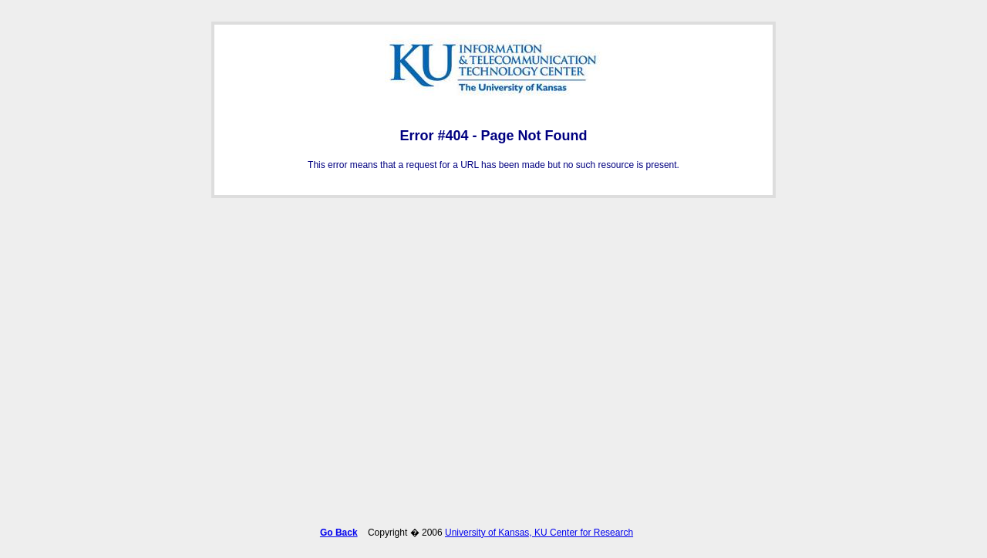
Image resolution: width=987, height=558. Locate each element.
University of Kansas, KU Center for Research (539, 529)
